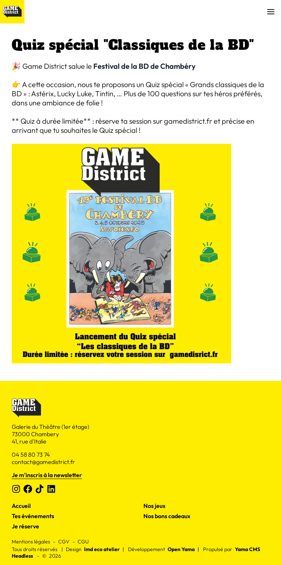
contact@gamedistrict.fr (43, 461)
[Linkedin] (51, 488)
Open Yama (181, 549)
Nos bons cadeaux (166, 516)
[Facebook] (27, 488)
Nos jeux (154, 505)
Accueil (21, 505)
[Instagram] (16, 488)
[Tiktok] (39, 488)
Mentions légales (31, 542)
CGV (64, 542)
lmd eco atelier (102, 549)
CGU (83, 542)
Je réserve (25, 526)
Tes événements (33, 516)
